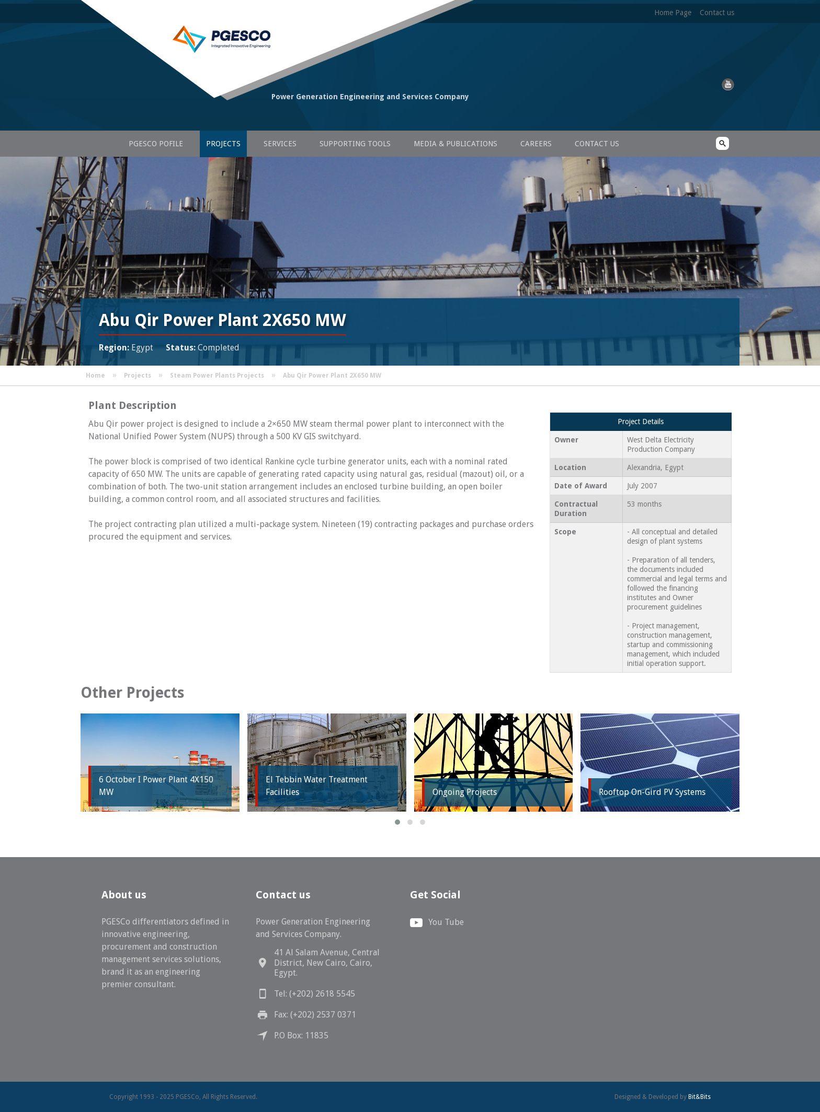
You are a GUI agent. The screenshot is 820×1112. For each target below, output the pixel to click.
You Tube (446, 922)
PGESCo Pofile (156, 143)
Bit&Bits (699, 1097)
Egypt (142, 348)
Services (280, 143)
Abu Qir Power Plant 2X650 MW (332, 375)
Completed (219, 348)
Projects (223, 143)
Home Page (672, 12)
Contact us (717, 12)
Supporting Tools (355, 143)
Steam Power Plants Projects (217, 375)
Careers (536, 143)
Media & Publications (455, 143)
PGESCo (182, 116)
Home (95, 375)
